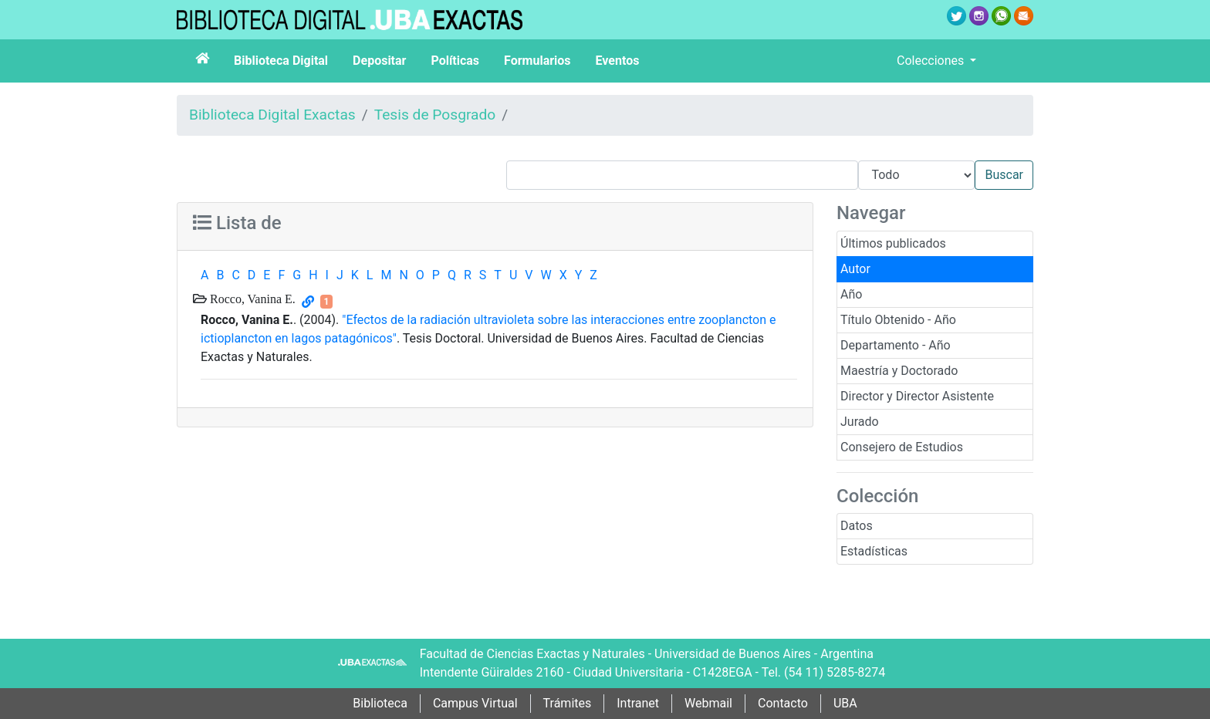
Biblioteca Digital (281, 60)
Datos (856, 525)
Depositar (379, 60)
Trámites (567, 703)
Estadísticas (874, 551)
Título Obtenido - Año (898, 319)
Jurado (859, 421)
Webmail (708, 703)
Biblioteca (380, 703)
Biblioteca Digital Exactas (272, 114)
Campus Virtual (475, 703)
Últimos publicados (893, 243)
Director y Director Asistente (917, 396)
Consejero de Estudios (901, 447)
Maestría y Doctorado (899, 370)
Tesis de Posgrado (435, 114)
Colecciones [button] (932, 60)
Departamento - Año (895, 345)
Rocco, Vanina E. (251, 298)
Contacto (783, 703)
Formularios (537, 60)
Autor (855, 269)
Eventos (618, 60)
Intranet (638, 703)
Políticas (455, 60)
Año (851, 294)
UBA (845, 703)
